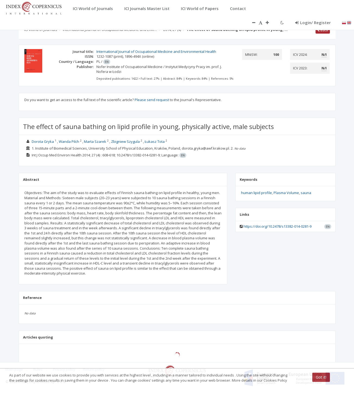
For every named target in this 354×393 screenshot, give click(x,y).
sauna (306, 192)
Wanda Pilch (69, 141)
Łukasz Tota (155, 141)
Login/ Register (313, 22)
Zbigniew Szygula (125, 141)
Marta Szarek (95, 141)
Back (322, 30)
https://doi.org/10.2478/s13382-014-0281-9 (277, 226)
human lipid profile (256, 192)
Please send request (152, 99)
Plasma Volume (286, 192)
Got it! (321, 377)
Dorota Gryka (43, 141)
